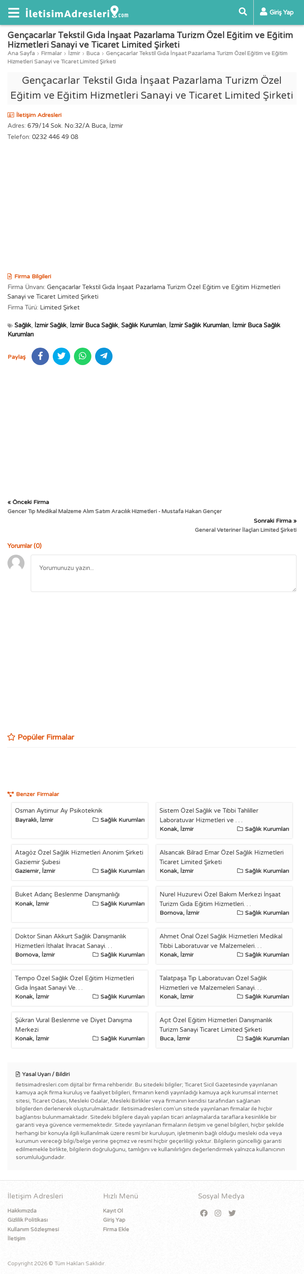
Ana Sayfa (21, 53)
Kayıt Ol (113, 1211)
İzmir (74, 53)
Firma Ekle (116, 1229)
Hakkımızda (22, 1211)
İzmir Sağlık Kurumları (199, 325)
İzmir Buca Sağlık (94, 325)
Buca (93, 53)
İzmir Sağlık (50, 325)
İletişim (16, 1238)
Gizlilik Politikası (27, 1220)
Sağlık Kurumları (143, 325)
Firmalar (51, 53)
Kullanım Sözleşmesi (33, 1229)
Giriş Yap (114, 1220)
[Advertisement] (151, 208)
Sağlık (23, 325)
